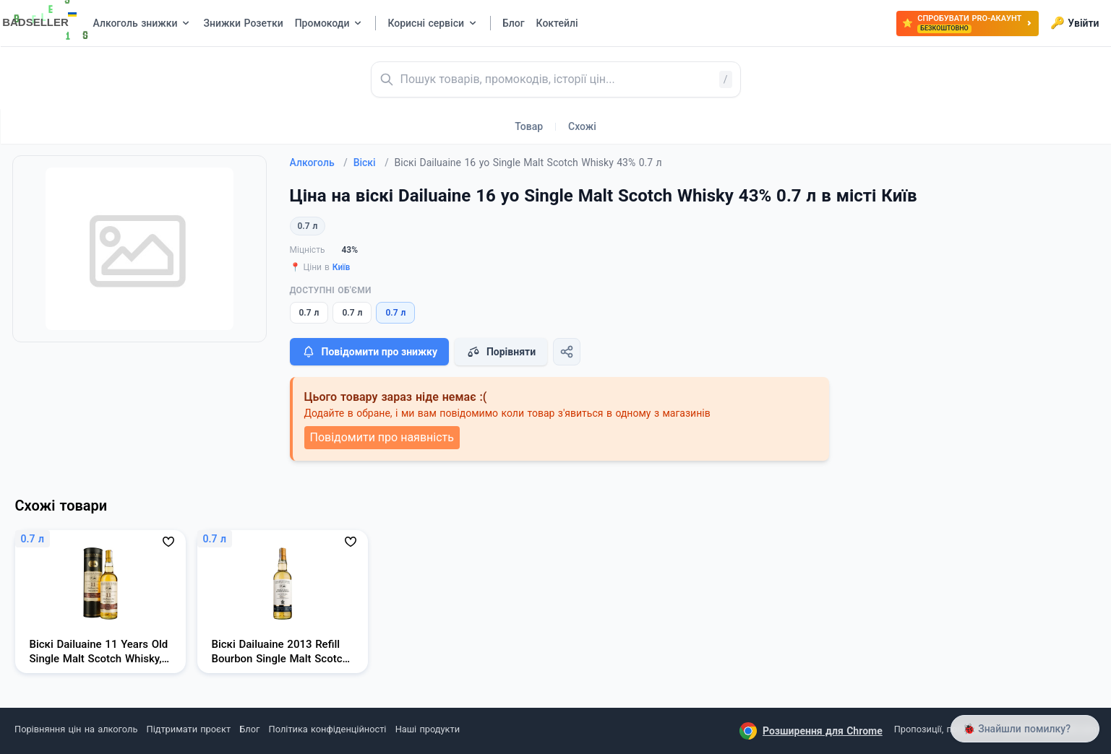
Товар (529, 126)
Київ (342, 267)
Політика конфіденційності (328, 729)
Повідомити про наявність (382, 437)
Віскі (371, 162)
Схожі (582, 126)
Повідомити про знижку (369, 351)
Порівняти (501, 351)
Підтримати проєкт (189, 729)
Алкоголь (319, 162)
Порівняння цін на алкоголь (75, 729)
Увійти (1074, 23)
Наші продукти (427, 729)
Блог (249, 729)
